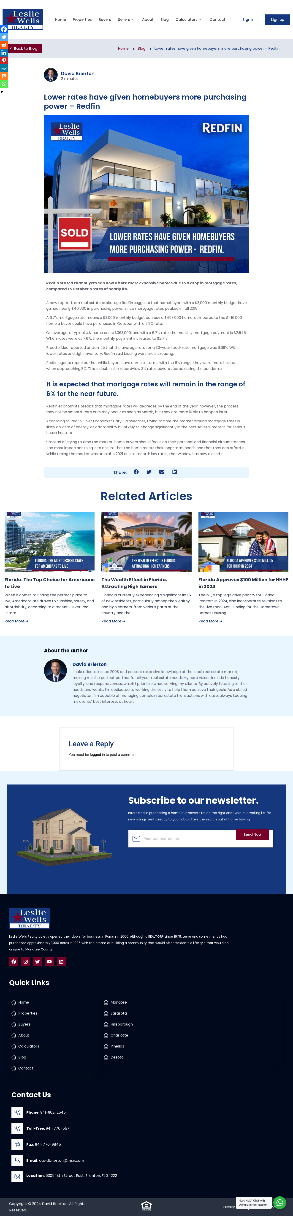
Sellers (126, 19)
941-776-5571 (48, 1128)
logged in (97, 754)
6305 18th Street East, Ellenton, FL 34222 (71, 1175)
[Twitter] (4, 37)
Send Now (252, 834)
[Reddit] (4, 45)
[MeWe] (4, 68)
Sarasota (119, 1013)
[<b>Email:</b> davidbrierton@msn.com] (17, 1160)
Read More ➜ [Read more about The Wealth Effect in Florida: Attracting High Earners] (113, 621)
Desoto (117, 1057)
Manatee (119, 1002)
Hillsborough (122, 1024)
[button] (136, 472)
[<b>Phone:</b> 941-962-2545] (17, 1112)
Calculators (188, 19)
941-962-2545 (46, 1112)
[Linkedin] (4, 53)
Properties (82, 19)
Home (60, 19)
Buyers (105, 19)
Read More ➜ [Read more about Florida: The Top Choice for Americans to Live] (16, 621)
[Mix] (4, 76)
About (148, 19)
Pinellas (117, 1046)
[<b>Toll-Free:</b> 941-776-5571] (17, 1128)
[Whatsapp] (4, 84)
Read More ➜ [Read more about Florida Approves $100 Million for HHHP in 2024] (210, 621)
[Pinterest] (4, 60)
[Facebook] (4, 29)
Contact (217, 19)
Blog (164, 19)
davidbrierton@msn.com (55, 1160)
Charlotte (119, 1035)
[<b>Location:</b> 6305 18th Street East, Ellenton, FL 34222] (17, 1176)
